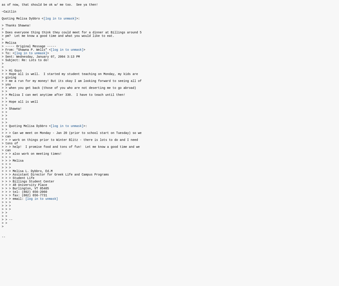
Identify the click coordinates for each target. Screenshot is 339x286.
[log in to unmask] (59, 22)
